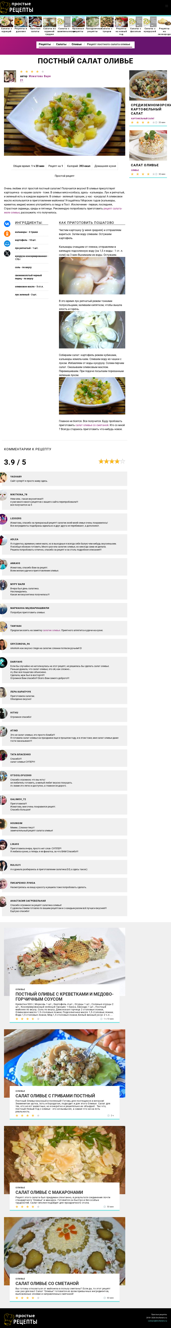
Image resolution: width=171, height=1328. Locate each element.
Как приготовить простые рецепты (16, 7)
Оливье (20, 989)
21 (21, 80)
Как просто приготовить (20, 1319)
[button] (166, 6)
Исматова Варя (40, 76)
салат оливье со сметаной (91, 425)
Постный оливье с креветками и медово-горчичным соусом (65, 997)
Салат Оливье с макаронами (49, 1192)
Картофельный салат (142, 118)
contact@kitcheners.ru (157, 1321)
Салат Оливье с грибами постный (55, 1095)
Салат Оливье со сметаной (47, 1283)
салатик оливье (51, 630)
